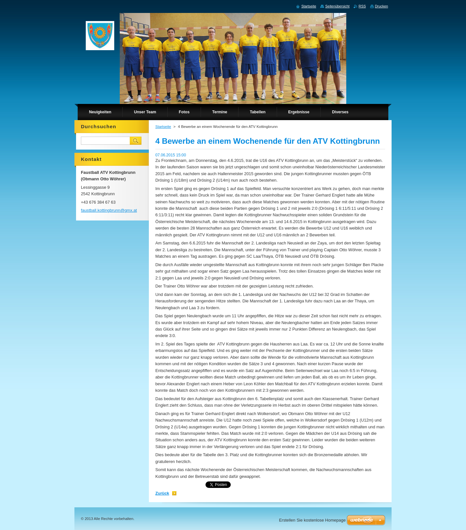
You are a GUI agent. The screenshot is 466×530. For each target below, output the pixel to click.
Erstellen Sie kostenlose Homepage (312, 520)
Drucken (381, 6)
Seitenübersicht (337, 6)
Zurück (162, 493)
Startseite (163, 127)
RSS (362, 6)
